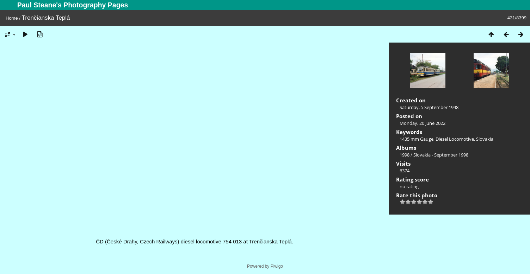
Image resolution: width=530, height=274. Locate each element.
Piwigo (277, 266)
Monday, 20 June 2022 (422, 123)
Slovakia (484, 139)
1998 (404, 155)
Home (12, 18)
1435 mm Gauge (416, 139)
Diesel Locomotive (455, 139)
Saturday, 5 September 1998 (429, 107)
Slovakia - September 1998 (440, 155)
